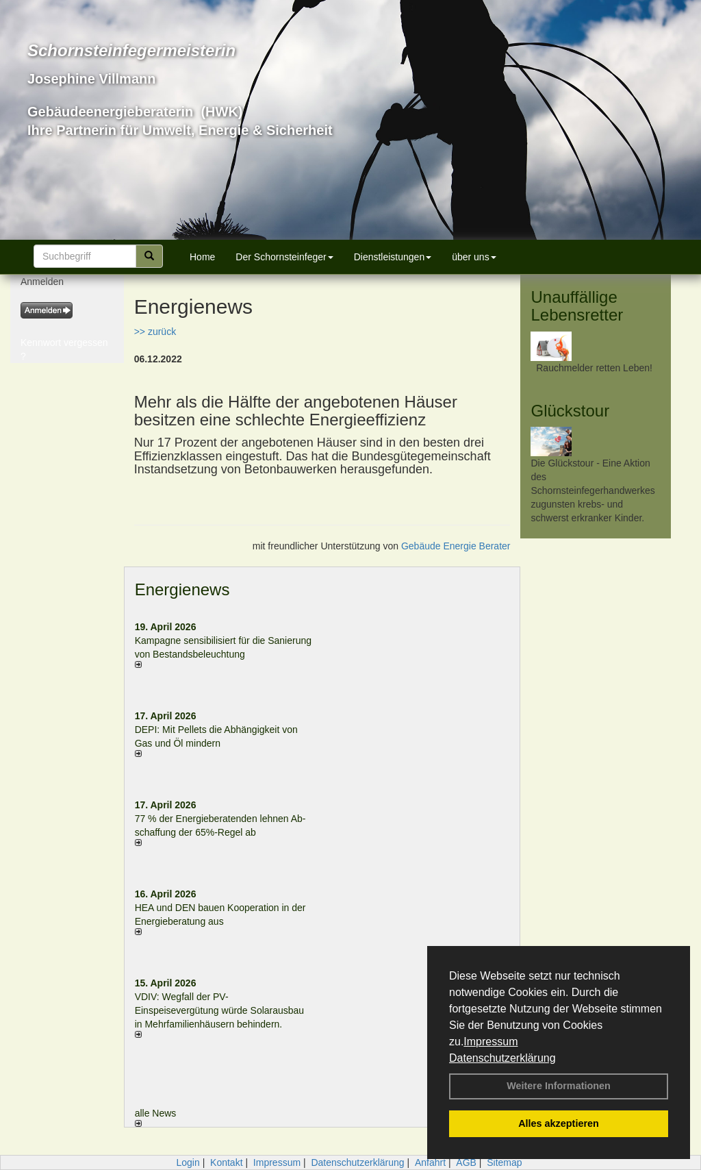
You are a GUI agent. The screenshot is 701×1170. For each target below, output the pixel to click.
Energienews (182, 589)
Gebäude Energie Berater (456, 545)
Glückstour (570, 410)
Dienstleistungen (393, 256)
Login (187, 1162)
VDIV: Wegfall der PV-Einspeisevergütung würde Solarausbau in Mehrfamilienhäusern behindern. (220, 1010)
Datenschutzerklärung (502, 1058)
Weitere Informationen (559, 1085)
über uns (474, 256)
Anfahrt (430, 1162)
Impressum (490, 1041)
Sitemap (504, 1162)
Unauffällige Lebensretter (577, 306)
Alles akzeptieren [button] (558, 1123)
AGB (466, 1162)
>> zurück (155, 331)
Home (202, 256)
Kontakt (226, 1162)
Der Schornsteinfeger (284, 256)
